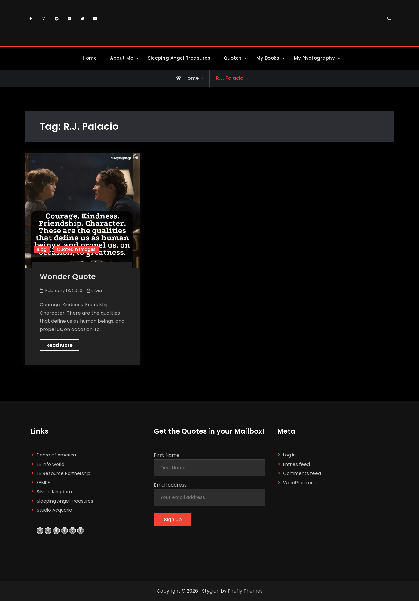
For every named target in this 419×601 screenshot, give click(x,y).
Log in (289, 455)
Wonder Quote (68, 276)
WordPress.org (299, 482)
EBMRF (43, 482)
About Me (121, 58)
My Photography (314, 58)
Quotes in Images (76, 249)
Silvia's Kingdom (54, 491)
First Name (166, 455)
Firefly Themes (245, 590)
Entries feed (296, 464)
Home (90, 58)
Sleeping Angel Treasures (179, 58)
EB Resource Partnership (63, 473)
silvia (96, 290)
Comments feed (302, 473)
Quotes (233, 58)
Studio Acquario (54, 510)
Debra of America (56, 455)
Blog (42, 249)
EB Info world (50, 464)
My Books (267, 58)
